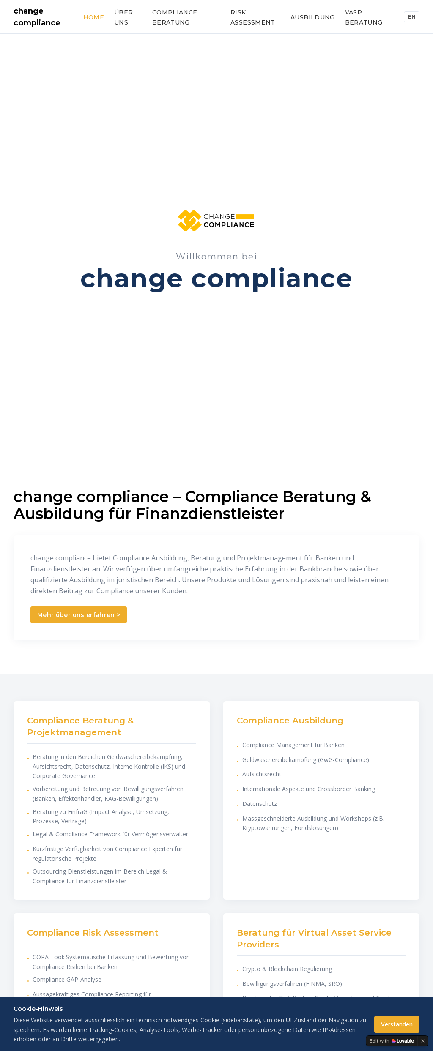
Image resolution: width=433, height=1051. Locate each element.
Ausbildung (312, 17)
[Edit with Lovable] (391, 1041)
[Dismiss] (423, 1041)
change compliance (37, 16)
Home (93, 17)
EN (412, 17)
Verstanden (397, 1024)
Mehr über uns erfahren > (78, 615)
